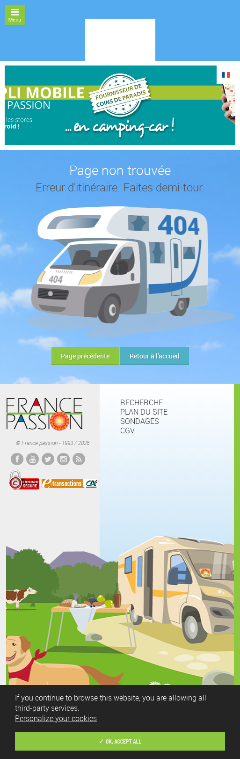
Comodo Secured (23, 480)
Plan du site (143, 411)
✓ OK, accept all (120, 741)
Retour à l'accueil (155, 355)
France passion (44, 414)
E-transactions (70, 483)
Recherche (141, 402)
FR (226, 75)
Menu (15, 15)
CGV (127, 430)
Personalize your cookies (56, 718)
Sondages (139, 421)
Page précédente (85, 355)
